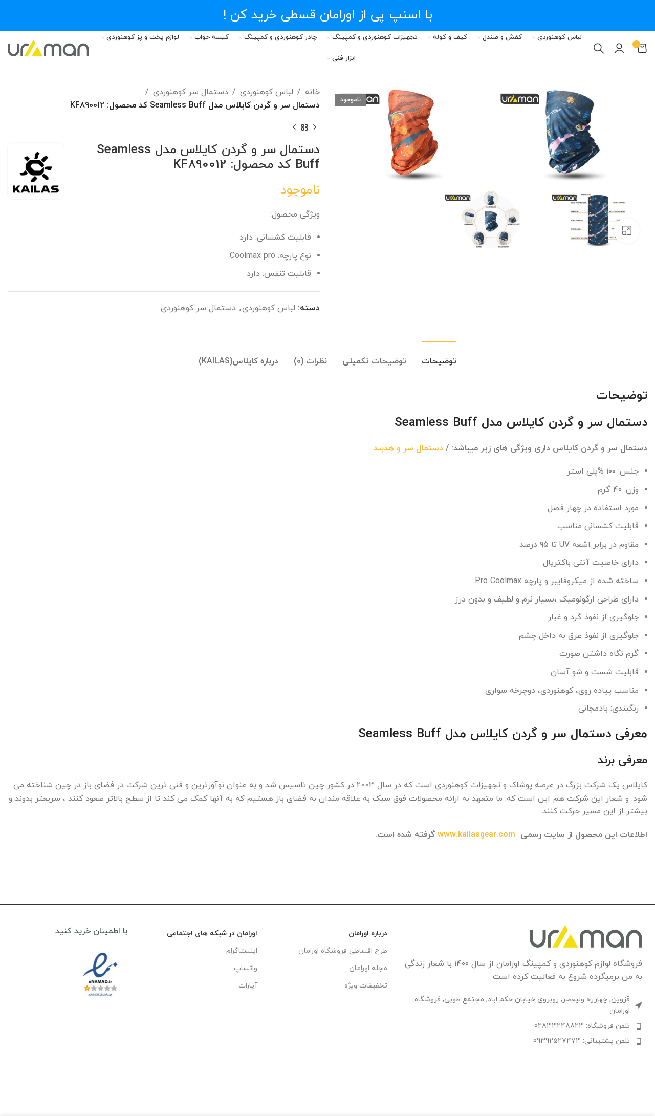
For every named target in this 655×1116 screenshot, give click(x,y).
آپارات (247, 986)
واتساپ (245, 968)
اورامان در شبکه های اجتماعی (212, 933)
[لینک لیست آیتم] (522, 1026)
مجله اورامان (368, 968)
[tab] (439, 356)
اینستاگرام (241, 951)
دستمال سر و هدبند (408, 448)
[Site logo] (48, 47)
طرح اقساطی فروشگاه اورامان (342, 951)
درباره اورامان (367, 933)
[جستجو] (598, 48)
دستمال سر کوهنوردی (190, 92)
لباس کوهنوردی (266, 92)
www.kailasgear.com (476, 835)
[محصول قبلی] (315, 127)
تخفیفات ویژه (365, 986)
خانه (312, 92)
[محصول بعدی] (294, 127)
